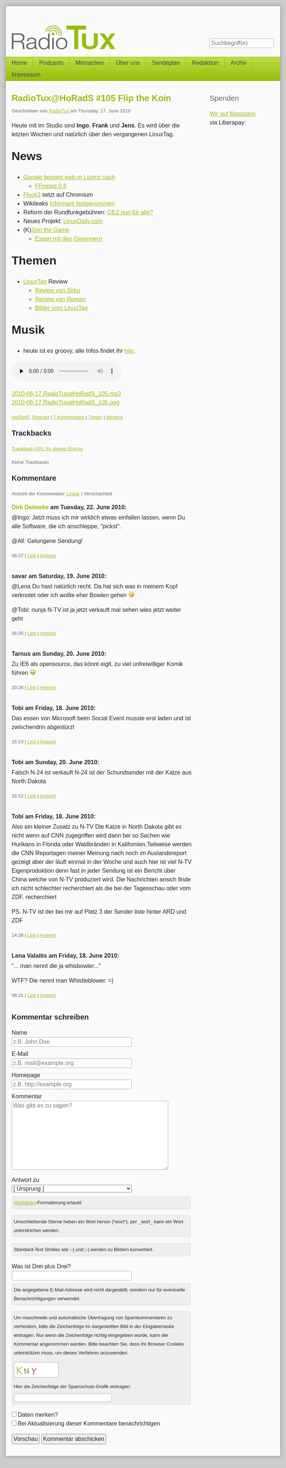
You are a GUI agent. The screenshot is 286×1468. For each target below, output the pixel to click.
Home (19, 63)
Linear (73, 493)
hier (129, 351)
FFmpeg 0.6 (51, 186)
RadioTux (59, 111)
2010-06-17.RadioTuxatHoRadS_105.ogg (66, 402)
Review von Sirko (57, 290)
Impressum (26, 74)
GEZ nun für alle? (130, 212)
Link (31, 555)
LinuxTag (35, 281)
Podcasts (51, 63)
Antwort (48, 555)
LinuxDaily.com (82, 221)
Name (19, 1032)
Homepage (26, 1075)
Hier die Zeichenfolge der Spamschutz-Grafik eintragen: (72, 1386)
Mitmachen (89, 63)
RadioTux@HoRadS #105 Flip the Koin (91, 98)
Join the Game (50, 230)
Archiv (238, 63)
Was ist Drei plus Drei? (41, 1266)
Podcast (40, 417)
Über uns (128, 63)
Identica (114, 417)
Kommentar (27, 1096)
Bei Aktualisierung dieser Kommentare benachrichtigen (89, 1423)
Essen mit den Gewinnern (68, 239)
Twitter (95, 417)
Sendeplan (166, 63)
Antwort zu (25, 1180)
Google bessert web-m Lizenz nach (69, 177)
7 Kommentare (68, 417)
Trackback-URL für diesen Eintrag (47, 448)
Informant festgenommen (82, 203)
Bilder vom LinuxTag (61, 308)
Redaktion (205, 63)
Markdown (25, 1202)
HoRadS (21, 417)
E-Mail (20, 1054)
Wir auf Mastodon (232, 114)
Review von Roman (60, 299)
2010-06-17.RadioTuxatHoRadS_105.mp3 (66, 394)
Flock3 (32, 195)
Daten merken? (38, 1415)
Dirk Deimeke (30, 507)
